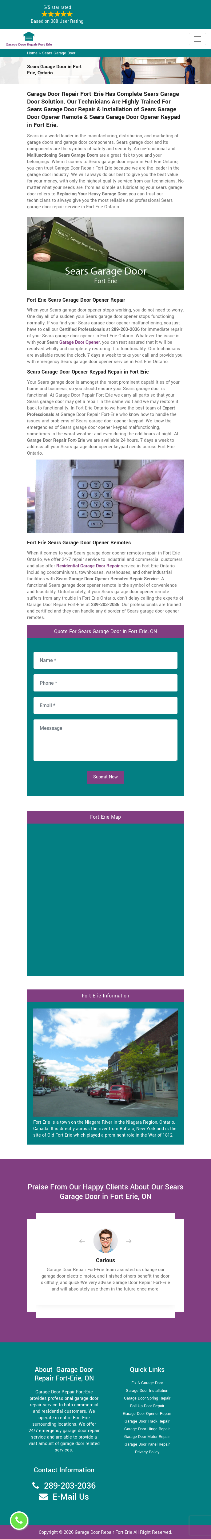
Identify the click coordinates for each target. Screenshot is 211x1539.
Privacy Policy (147, 1452)
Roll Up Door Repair (147, 1406)
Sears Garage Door (58, 53)
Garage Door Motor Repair (147, 1436)
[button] (87, 1241)
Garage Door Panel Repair (147, 1444)
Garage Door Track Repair (147, 1421)
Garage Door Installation (147, 1390)
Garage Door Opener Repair (147, 1413)
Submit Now (105, 777)
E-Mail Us (71, 1497)
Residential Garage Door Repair (88, 566)
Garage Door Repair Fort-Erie (103, 1532)
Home (32, 53)
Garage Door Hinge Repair (147, 1429)
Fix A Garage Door (147, 1383)
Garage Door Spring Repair (147, 1398)
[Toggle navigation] (197, 39)
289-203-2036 (70, 1486)
